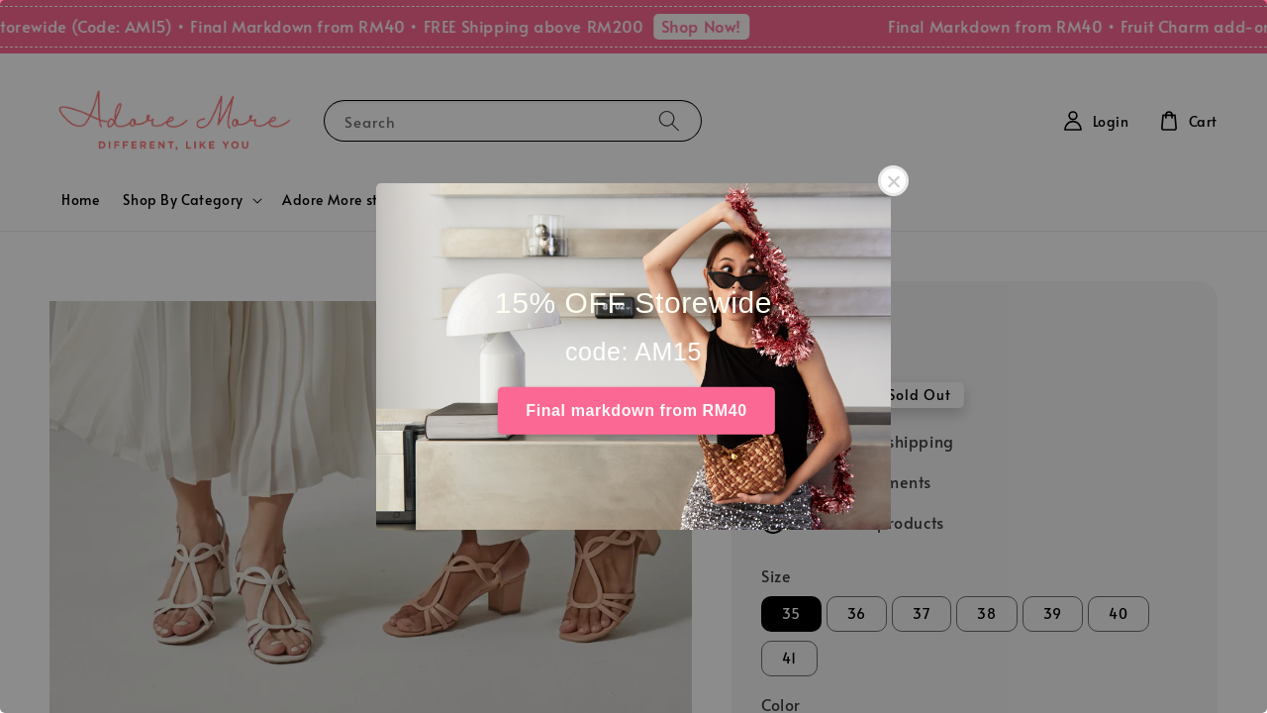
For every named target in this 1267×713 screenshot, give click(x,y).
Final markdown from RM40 (636, 410)
